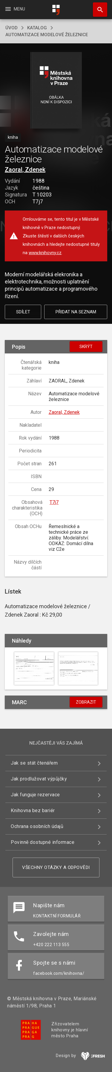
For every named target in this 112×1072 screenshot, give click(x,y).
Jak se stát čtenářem (34, 763)
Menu (14, 9)
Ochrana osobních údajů (37, 826)
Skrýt (86, 346)
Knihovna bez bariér (33, 810)
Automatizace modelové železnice (46, 34)
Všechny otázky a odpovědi (56, 867)
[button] (56, 90)
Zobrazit (86, 702)
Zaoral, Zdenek (25, 169)
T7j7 (54, 502)
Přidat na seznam (76, 312)
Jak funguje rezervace (35, 794)
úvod (11, 28)
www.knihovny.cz (45, 252)
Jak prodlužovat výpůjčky (39, 779)
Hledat (97, 6)
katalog (37, 28)
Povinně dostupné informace (42, 842)
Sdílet (23, 312)
